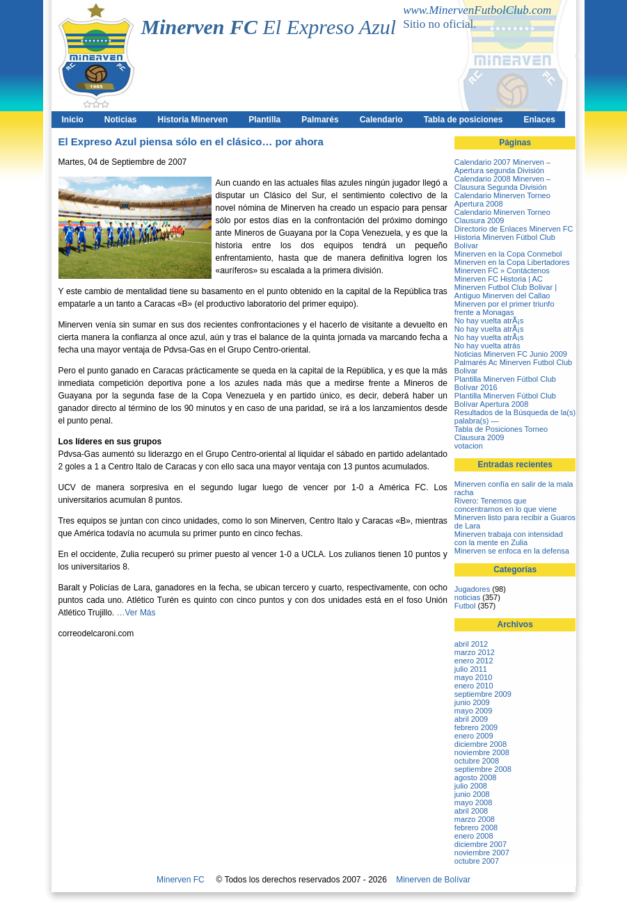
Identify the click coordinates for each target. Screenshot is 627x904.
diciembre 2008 (480, 744)
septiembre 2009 (482, 694)
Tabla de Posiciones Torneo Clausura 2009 (501, 433)
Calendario (381, 119)
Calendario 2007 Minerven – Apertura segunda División (502, 166)
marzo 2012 (474, 652)
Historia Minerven (193, 119)
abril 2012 (471, 644)
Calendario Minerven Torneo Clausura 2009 (502, 216)
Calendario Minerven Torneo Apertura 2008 (502, 199)
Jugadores (472, 589)
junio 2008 (472, 794)
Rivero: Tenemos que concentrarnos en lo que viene (505, 505)
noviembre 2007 (481, 852)
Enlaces (539, 119)
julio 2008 (470, 786)
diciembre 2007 (480, 844)
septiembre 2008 (482, 769)
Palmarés (319, 119)
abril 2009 (471, 719)
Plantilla (264, 119)
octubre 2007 (476, 861)
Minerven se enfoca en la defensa (511, 551)
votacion (468, 446)
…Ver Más (136, 613)
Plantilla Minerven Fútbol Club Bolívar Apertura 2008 (505, 400)
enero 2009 (473, 736)
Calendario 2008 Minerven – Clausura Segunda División (502, 183)
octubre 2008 (476, 761)
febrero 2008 (476, 827)
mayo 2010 (473, 677)
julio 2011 (470, 669)
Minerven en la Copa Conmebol (508, 254)
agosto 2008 (475, 777)
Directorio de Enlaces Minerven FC (513, 229)
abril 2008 (471, 811)
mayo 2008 (473, 802)
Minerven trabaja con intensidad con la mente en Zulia (508, 538)
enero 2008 (473, 836)
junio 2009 (472, 702)
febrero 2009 (476, 727)
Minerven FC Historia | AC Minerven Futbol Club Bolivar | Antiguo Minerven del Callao (505, 287)
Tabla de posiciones (463, 119)
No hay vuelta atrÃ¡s (489, 320)
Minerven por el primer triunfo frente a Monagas (504, 308)
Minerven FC (181, 880)
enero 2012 (473, 660)
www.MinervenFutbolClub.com (477, 10)
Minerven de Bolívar (433, 880)
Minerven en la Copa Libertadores (512, 262)
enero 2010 (473, 685)
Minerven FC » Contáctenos (502, 270)
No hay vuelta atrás (487, 345)
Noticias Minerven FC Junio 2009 (510, 354)
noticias (467, 597)
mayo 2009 (473, 711)
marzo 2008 (474, 819)
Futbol (465, 606)
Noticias (120, 119)
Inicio (73, 119)
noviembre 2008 (481, 752)
